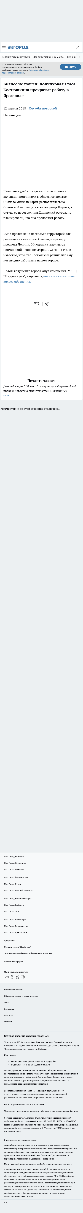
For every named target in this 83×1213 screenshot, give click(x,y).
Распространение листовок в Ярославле (24, 1104)
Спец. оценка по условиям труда (20, 1140)
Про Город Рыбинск (14, 905)
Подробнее (48, 1158)
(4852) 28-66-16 (35, 1061)
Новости (8, 1015)
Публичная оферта (13, 961)
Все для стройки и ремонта (48, 56)
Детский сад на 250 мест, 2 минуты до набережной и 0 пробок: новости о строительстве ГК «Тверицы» (41, 391)
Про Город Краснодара (15, 932)
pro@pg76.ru (50, 1061)
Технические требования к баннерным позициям (28, 953)
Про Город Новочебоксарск (17, 898)
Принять (70, 66)
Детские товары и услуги (16, 56)
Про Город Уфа (11, 911)
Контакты (9, 1009)
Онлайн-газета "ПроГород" (17, 947)
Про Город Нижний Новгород (19, 890)
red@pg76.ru (43, 1064)
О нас (7, 1002)
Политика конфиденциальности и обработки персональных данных (38, 1164)
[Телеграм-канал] (17, 977)
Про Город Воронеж (14, 856)
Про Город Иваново (14, 869)
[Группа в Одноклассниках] (12, 977)
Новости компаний (13, 989)
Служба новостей (43, 108)
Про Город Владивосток (16, 926)
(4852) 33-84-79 (29, 1064)
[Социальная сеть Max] (22, 977)
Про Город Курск (12, 884)
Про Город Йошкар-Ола (16, 877)
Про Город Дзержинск (15, 863)
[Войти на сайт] (77, 47)
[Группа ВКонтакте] (6, 977)
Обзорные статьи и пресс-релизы (21, 996)
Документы (9, 940)
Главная (8, 1021)
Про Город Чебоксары (15, 919)
